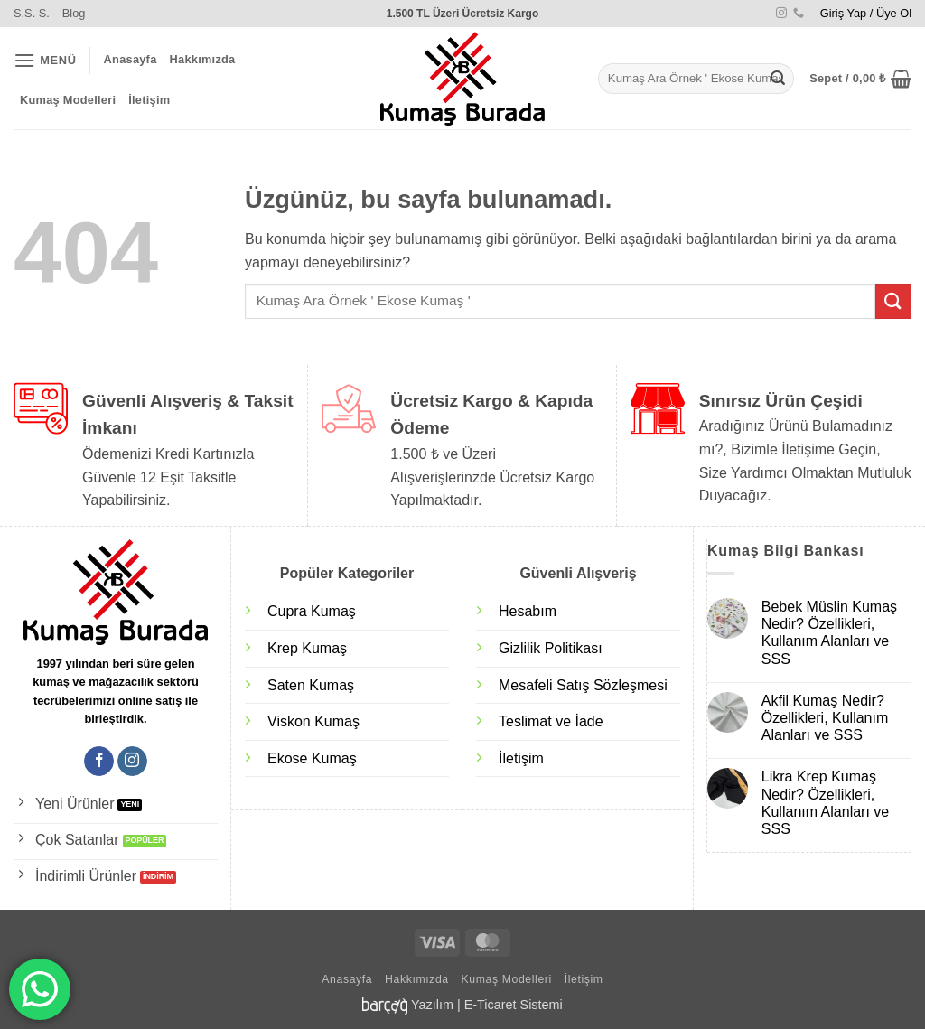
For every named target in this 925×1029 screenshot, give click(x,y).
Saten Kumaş (310, 685)
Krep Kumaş (307, 648)
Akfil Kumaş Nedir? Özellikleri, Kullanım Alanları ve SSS (824, 718)
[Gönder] (777, 78)
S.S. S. (32, 13)
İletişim (149, 100)
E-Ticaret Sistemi (513, 1004)
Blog (74, 13)
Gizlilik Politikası (551, 648)
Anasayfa (130, 59)
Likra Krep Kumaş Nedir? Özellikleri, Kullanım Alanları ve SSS (825, 803)
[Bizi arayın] (798, 13)
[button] (865, 13)
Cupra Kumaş (311, 611)
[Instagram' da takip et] (781, 13)
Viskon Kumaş (313, 721)
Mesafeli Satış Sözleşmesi (583, 685)
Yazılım (432, 1004)
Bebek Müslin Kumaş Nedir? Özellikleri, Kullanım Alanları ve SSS (829, 633)
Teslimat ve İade (551, 721)
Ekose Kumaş (312, 758)
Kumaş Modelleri (68, 100)
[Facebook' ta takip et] (99, 761)
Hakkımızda (203, 59)
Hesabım (527, 611)
